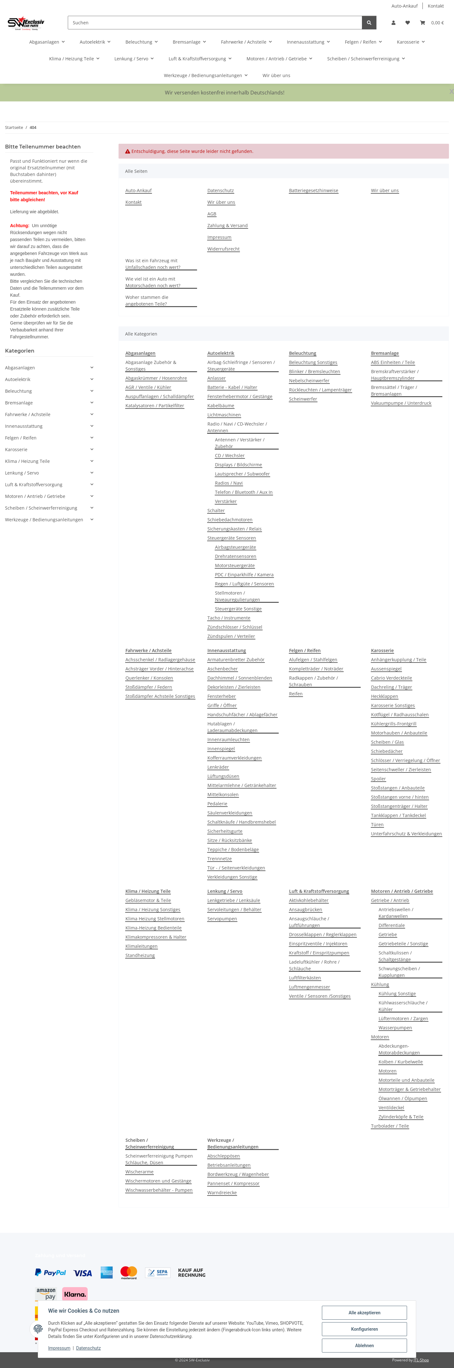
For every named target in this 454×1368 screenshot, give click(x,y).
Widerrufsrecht (223, 249)
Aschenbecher (222, 669)
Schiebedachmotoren (230, 520)
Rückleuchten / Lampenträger (320, 390)
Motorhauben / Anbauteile (399, 733)
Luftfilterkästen (305, 978)
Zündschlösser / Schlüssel (234, 627)
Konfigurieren (364, 1329)
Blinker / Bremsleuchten (314, 371)
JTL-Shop (421, 1360)
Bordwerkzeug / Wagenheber (238, 1174)
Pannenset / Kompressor (233, 1183)
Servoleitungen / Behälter (234, 909)
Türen (377, 824)
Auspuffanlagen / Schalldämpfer (159, 396)
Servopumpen (222, 919)
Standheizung (140, 955)
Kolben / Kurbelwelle (401, 1062)
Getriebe (388, 934)
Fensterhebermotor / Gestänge (239, 396)
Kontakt (436, 6)
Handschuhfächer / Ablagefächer (242, 714)
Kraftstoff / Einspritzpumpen (319, 953)
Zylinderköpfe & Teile (401, 1117)
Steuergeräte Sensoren (231, 538)
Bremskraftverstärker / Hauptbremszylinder (395, 374)
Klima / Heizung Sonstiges (152, 909)
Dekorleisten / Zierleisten (233, 687)
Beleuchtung (18, 391)
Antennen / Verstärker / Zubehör (240, 443)
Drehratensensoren (235, 556)
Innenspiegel (221, 749)
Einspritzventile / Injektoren (318, 944)
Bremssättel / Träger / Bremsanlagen (394, 390)
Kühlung (380, 984)
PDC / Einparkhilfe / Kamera (244, 575)
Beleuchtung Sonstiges (313, 362)
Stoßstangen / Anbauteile (398, 788)
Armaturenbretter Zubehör (236, 660)
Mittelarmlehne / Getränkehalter (241, 785)
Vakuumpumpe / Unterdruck (401, 403)
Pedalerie (217, 804)
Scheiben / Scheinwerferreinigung (41, 508)
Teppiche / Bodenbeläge (233, 849)
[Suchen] (215, 22)
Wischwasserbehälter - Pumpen (159, 1190)
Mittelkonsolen (223, 794)
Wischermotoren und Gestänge (158, 1181)
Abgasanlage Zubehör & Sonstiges (150, 365)
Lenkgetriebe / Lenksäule (233, 900)
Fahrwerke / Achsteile (27, 414)
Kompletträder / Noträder (316, 669)
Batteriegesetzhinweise (313, 190)
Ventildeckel (391, 1108)
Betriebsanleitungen (229, 1165)
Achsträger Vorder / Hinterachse (159, 669)
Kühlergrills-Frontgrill (393, 724)
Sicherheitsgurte (224, 831)
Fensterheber (221, 696)
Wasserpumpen (395, 1028)
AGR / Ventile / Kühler (148, 387)
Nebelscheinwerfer (309, 381)
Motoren (380, 1037)
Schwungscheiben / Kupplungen (399, 971)
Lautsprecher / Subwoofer (242, 474)
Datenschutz (88, 1348)
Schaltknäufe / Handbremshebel (241, 822)
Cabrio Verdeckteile (391, 678)
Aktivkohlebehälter (309, 900)
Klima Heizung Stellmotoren (154, 919)
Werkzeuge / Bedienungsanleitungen (44, 520)
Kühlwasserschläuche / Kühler (403, 1006)
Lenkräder (218, 767)
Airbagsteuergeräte (235, 547)
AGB (211, 214)
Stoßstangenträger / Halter (399, 806)
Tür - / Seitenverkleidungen (236, 868)
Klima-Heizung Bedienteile (153, 928)
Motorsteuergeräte (235, 565)
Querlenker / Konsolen (149, 678)
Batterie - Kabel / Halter (232, 387)
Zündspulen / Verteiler (231, 636)
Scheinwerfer (303, 399)
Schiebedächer (387, 751)
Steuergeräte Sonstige (238, 609)
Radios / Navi (229, 483)
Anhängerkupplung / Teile (398, 660)
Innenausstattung (24, 426)
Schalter (216, 510)
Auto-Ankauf (405, 6)
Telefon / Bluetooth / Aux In (244, 492)
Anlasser (216, 378)
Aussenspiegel (386, 669)
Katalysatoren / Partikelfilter (154, 406)
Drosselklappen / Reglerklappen (323, 934)
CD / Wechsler (230, 455)
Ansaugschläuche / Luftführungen (309, 922)
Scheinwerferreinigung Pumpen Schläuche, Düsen (159, 1159)
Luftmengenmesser (309, 987)
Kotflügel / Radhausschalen (400, 714)
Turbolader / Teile (390, 1126)
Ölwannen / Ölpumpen (403, 1098)
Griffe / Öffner (222, 705)
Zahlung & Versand (227, 225)
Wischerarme (139, 1172)
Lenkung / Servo (22, 473)
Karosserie (16, 449)
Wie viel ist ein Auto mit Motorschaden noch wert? (152, 282)
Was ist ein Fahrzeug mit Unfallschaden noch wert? (152, 263)
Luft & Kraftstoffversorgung (33, 484)
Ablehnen (364, 1345)
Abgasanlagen (20, 368)
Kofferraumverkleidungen (234, 758)
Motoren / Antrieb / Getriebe (35, 496)
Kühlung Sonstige (397, 993)
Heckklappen (384, 696)
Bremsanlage (19, 403)
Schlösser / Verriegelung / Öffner (405, 760)
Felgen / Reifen (21, 438)
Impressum (59, 1348)
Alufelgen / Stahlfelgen (313, 660)
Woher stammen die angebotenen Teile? (146, 300)
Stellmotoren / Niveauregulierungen (237, 596)
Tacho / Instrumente (228, 618)
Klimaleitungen (141, 946)
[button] (393, 22)
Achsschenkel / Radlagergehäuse (160, 660)
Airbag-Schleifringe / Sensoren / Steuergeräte (241, 365)
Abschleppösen (223, 1156)
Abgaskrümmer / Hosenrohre (156, 378)
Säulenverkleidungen (229, 813)
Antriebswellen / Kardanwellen (396, 912)
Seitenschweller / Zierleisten (401, 769)
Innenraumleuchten (228, 739)
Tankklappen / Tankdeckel (398, 815)
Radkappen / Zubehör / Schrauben (313, 681)
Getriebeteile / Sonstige (403, 944)
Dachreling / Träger (391, 687)
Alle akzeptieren (364, 1312)
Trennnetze (219, 859)
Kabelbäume (220, 406)
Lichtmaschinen (224, 415)
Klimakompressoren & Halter (155, 937)
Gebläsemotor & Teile (148, 900)
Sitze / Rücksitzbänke (229, 840)
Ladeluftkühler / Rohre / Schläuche (314, 965)
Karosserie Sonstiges (393, 705)
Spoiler (378, 779)
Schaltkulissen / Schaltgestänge (395, 956)
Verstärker (226, 501)
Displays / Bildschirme (238, 465)
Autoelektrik (17, 379)
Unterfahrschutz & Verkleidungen (406, 834)
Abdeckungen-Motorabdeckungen (399, 1049)
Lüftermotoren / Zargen (403, 1018)
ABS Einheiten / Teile (393, 362)
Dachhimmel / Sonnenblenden (239, 678)
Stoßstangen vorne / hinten (400, 797)
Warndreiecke (222, 1192)
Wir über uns (276, 75)
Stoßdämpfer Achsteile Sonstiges (160, 696)
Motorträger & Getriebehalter (410, 1089)
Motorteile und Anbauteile (406, 1080)
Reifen (296, 694)
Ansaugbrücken (305, 909)
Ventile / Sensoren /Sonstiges (320, 996)
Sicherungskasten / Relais (234, 529)
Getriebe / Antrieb (390, 900)
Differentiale (392, 925)
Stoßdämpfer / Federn (148, 687)
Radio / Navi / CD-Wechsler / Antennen (237, 427)
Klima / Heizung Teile (27, 461)
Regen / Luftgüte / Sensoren (244, 584)
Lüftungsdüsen (223, 776)
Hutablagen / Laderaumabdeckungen (232, 727)
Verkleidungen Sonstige (232, 877)
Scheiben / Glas (387, 742)
